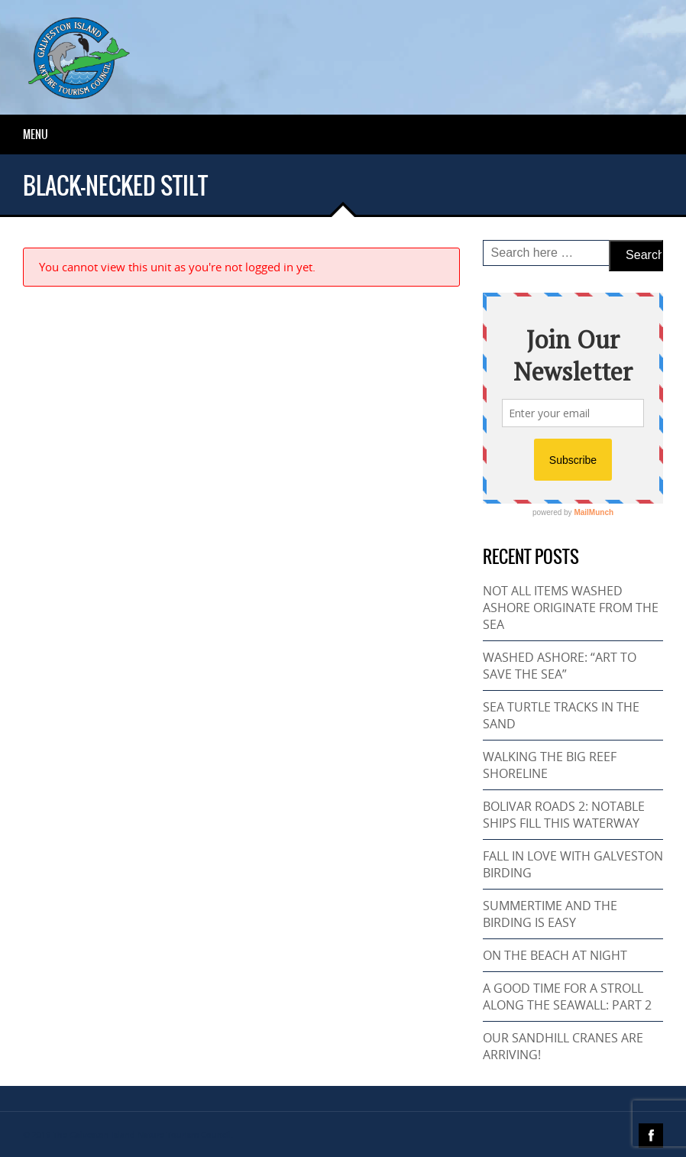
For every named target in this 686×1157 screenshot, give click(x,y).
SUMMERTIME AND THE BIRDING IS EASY (550, 914)
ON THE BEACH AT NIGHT (555, 955)
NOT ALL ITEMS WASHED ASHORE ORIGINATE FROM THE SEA (570, 607)
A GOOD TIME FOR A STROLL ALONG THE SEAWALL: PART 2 (567, 996)
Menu (35, 134)
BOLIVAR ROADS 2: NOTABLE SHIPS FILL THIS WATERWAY (564, 814)
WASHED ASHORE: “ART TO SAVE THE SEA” (559, 665)
